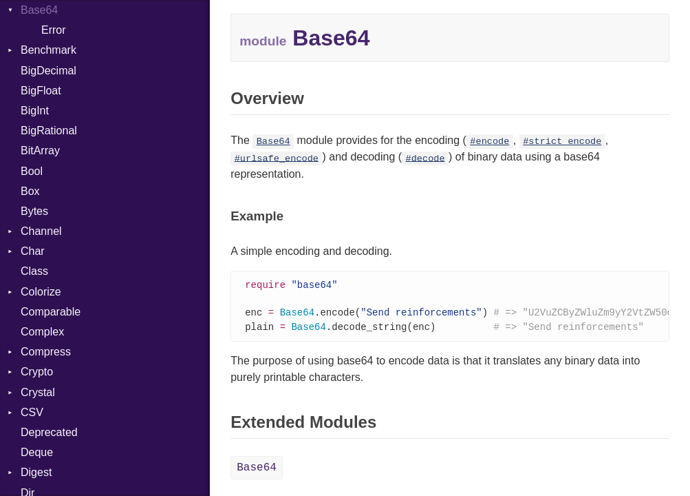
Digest (36, 472)
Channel (41, 231)
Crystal (38, 392)
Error (53, 30)
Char (33, 251)
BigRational (49, 130)
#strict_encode (562, 141)
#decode (425, 158)
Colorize (41, 292)
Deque (37, 452)
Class (34, 271)
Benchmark (48, 50)
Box (30, 191)
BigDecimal (48, 70)
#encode (489, 141)
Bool (32, 171)
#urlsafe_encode (277, 158)
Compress (46, 352)
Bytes (34, 211)
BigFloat (41, 90)
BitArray (40, 150)
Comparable (50, 312)
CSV (32, 412)
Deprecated (49, 432)
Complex (42, 332)
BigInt (35, 110)
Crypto (37, 372)
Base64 (39, 10)
